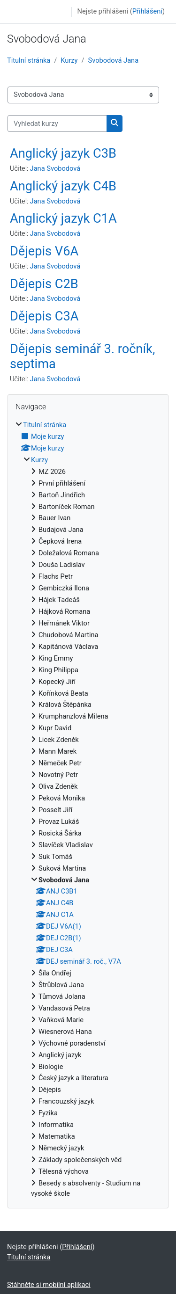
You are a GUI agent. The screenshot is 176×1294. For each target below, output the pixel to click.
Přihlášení (147, 11)
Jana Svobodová (55, 168)
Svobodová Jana (113, 60)
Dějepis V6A (44, 251)
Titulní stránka (28, 60)
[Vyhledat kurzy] (57, 123)
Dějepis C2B (44, 283)
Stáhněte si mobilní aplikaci (49, 1284)
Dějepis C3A (44, 316)
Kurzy (69, 60)
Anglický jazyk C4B (63, 186)
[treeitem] (88, 809)
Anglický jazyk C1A (63, 218)
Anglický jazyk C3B (63, 153)
